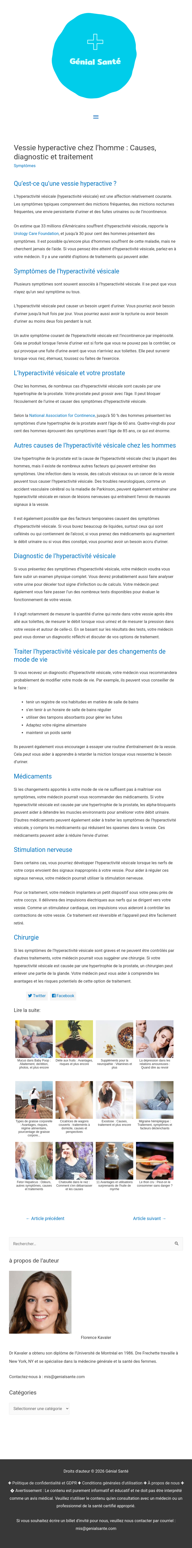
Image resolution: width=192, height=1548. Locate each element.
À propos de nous (164, 1483)
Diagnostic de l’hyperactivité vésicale (65, 556)
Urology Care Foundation (36, 233)
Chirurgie (26, 937)
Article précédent (45, 1218)
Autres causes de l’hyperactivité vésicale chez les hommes (95, 445)
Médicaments (33, 776)
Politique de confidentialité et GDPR (44, 1483)
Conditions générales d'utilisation (112, 1483)
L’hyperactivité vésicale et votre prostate (69, 373)
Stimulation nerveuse (43, 849)
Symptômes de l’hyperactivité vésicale (66, 271)
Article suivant (149, 1218)
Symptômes (25, 165)
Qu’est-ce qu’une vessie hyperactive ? (65, 183)
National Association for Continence (62, 415)
